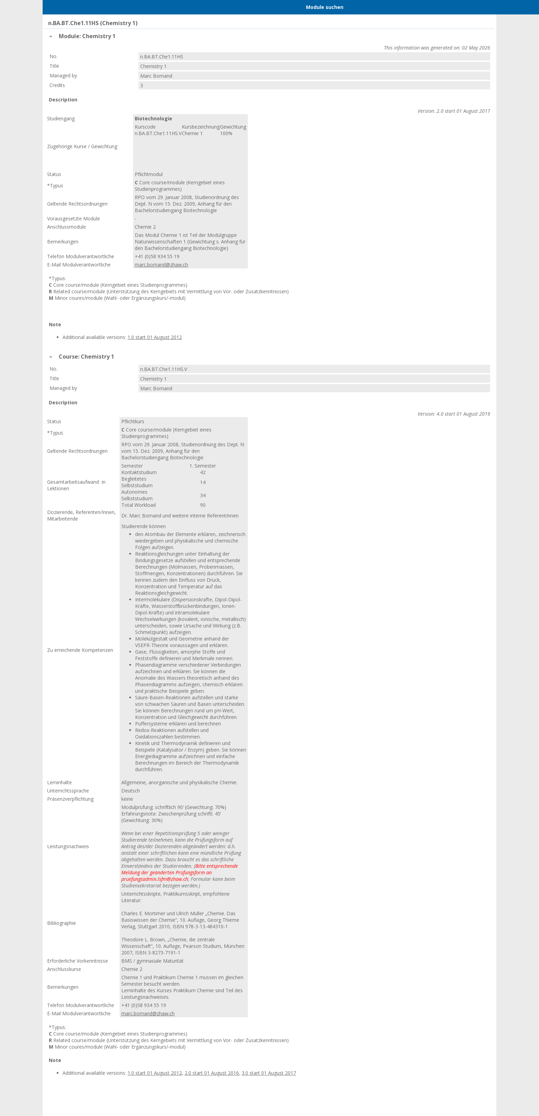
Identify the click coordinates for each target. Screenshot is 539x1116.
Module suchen (324, 7)
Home (84, 7)
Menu (57, 7)
